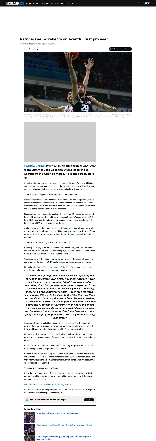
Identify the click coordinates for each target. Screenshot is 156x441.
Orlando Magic (30, 200)
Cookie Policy (102, 425)
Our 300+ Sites (103, 421)
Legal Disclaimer (125, 425)
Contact (76, 421)
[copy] (37, 48)
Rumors (36, 3)
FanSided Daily (124, 421)
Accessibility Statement (34, 429)
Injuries (71, 3)
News (28, 3)
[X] (142, 3)
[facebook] (138, 3)
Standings (55, 3)
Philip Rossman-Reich (33, 44)
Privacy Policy (59, 425)
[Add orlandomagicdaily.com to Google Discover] (120, 49)
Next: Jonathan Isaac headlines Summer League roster (48, 384)
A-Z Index (57, 429)
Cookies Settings (80, 429)
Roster (63, 3)
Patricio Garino (34, 165)
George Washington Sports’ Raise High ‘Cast (56, 267)
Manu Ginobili (77, 234)
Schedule (45, 3)
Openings (57, 421)
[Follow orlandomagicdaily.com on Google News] (89, 399)
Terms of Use (79, 425)
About (26, 421)
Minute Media (18, 435)
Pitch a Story (29, 425)
